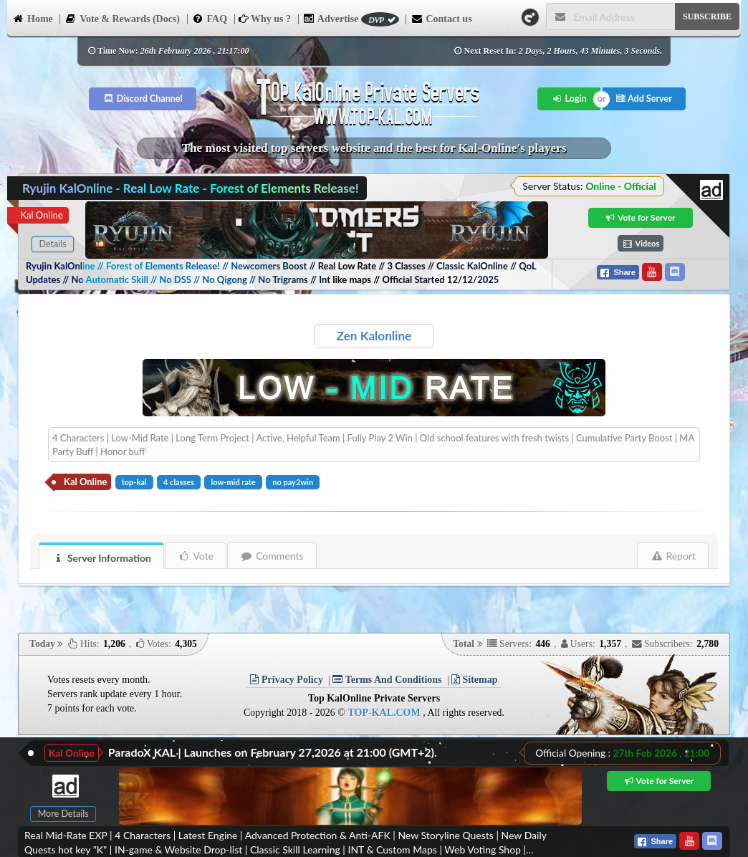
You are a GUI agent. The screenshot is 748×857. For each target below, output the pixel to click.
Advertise (351, 19)
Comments (272, 556)
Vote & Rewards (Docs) (122, 17)
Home (32, 17)
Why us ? (265, 19)
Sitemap (474, 679)
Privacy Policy (286, 679)
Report (673, 556)
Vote (196, 556)
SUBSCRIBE (707, 16)
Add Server (644, 98)
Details (52, 244)
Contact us (441, 17)
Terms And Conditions (386, 679)
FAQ (210, 17)
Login (569, 98)
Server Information (101, 558)
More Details (63, 813)
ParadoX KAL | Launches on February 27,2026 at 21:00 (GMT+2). (272, 752)
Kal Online (41, 215)
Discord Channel (143, 98)
